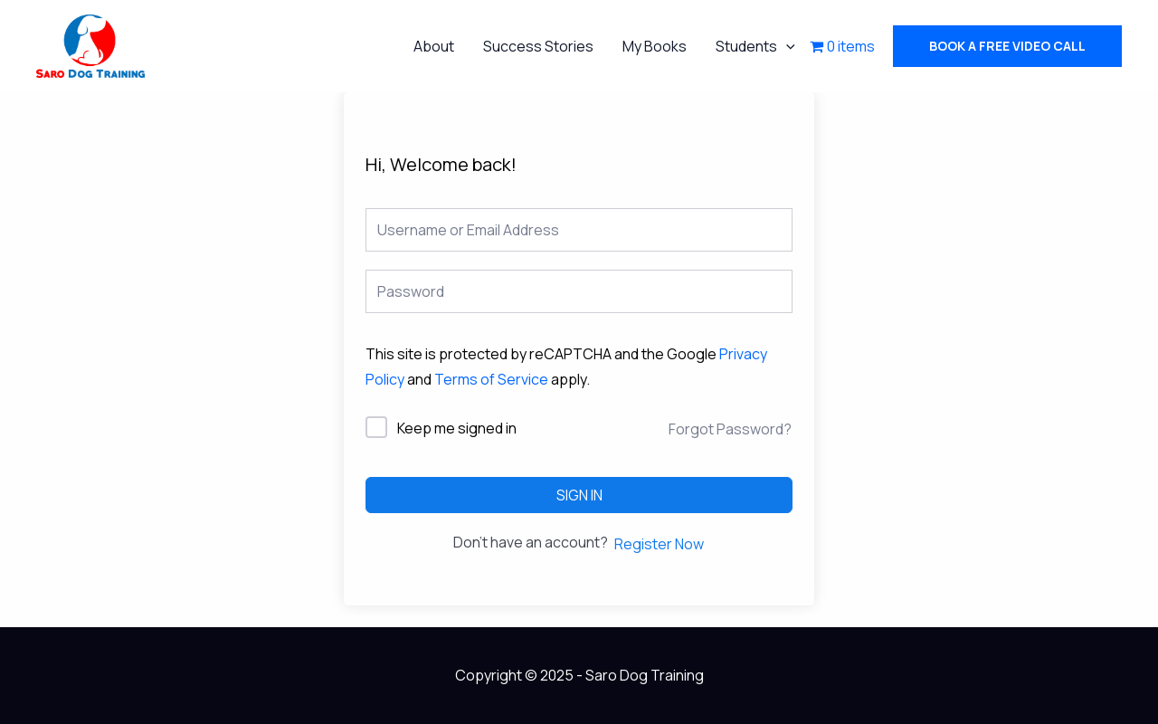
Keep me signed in (457, 428)
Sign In (579, 495)
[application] (786, 46)
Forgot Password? (730, 429)
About (433, 46)
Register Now (659, 544)
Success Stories (538, 46)
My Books (654, 46)
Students (755, 46)
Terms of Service (491, 379)
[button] (1007, 46)
